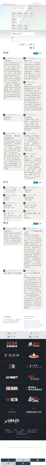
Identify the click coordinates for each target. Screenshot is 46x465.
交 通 (13, 333)
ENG (34, 3)
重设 (22, 44)
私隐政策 (20, 432)
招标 (23, 430)
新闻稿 (8, 430)
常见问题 (10, 432)
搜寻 (31, 44)
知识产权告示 (33, 430)
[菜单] (43, 3)
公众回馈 (36, 337)
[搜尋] (40, 3)
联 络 (13, 336)
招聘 (16, 430)
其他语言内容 (22, 434)
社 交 (36, 333)
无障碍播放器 (32, 432)
